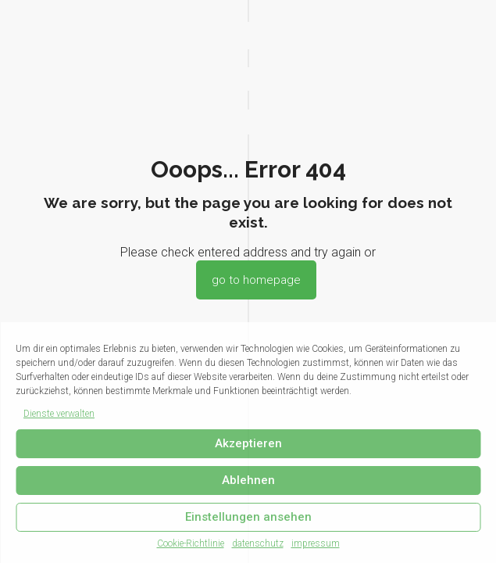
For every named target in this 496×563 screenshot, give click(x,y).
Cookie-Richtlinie (190, 543)
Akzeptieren (248, 443)
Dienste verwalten (59, 413)
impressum (315, 543)
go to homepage (256, 280)
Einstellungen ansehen (248, 517)
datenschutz (258, 543)
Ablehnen (248, 480)
